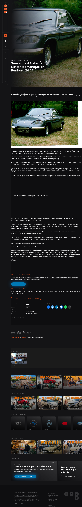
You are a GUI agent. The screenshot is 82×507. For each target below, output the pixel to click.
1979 (27, 308)
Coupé (27, 304)
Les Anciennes (29, 313)
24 (26, 310)
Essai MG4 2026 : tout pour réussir (48, 408)
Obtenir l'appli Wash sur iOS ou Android (26, 298)
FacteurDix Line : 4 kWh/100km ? (73, 453)
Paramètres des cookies (53, 503)
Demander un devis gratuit (25, 476)
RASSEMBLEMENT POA (70, 388)
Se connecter (15, 338)
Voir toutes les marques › (19, 433)
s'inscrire (24, 338)
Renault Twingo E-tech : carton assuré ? (49, 388)
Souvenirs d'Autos (30, 311)
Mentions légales (52, 493)
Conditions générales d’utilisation (53, 496)
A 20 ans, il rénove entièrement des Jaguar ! (24, 453)
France (35, 313)
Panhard (40, 153)
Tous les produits (70, 476)
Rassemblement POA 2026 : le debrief (22, 388)
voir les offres (18, 284)
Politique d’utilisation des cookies (53, 500)
